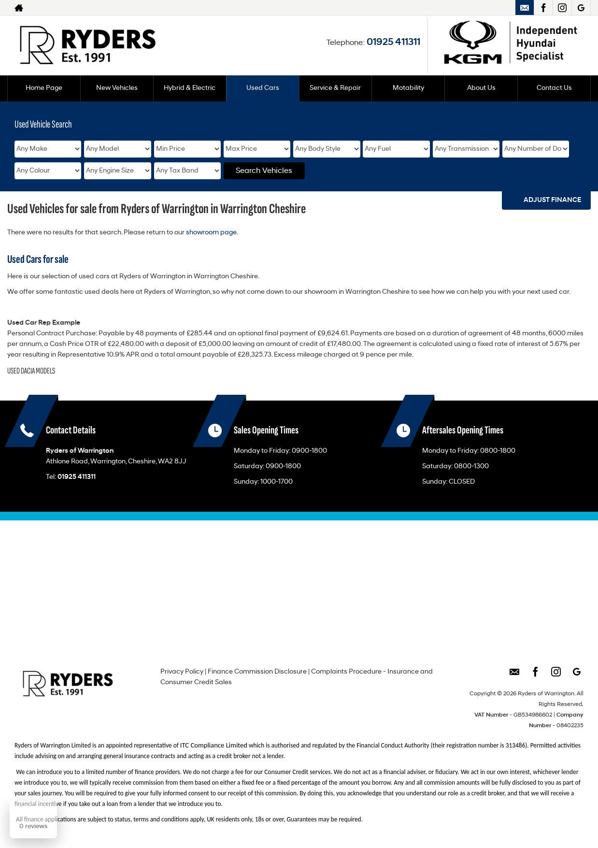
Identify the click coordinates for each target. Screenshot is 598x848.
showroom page (211, 232)
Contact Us (554, 88)
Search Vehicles (264, 171)
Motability (408, 88)
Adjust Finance (552, 200)
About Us (481, 88)
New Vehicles (117, 88)
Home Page (44, 88)
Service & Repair (335, 88)
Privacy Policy (181, 672)
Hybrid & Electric (189, 88)
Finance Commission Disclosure (257, 672)
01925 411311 (393, 42)
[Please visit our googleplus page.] (580, 7)
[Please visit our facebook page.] (543, 7)
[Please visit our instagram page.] (562, 7)
